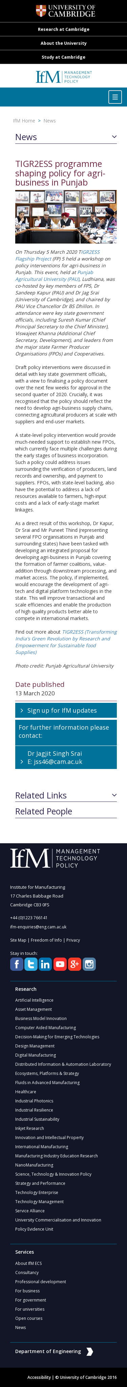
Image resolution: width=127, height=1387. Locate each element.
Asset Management (33, 1009)
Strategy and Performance (40, 1183)
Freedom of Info (46, 940)
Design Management (35, 1046)
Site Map (18, 940)
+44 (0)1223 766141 (29, 918)
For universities (29, 1309)
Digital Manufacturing (35, 1055)
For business (27, 1291)
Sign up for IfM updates (62, 710)
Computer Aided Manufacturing (45, 1027)
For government (30, 1300)
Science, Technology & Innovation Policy (53, 1174)
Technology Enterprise (36, 1192)
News (49, 120)
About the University (64, 43)
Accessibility (39, 1377)
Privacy (73, 940)
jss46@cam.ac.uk (58, 761)
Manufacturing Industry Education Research (56, 1156)
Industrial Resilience (34, 1110)
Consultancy (27, 1272)
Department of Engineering (54, 1351)
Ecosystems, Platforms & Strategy (47, 1073)
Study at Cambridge (63, 57)
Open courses (28, 1318)
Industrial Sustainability (37, 1119)
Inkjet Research (29, 1128)
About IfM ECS (28, 1263)
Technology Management (39, 1202)
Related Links (41, 795)
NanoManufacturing (34, 1165)
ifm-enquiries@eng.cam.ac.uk (38, 927)
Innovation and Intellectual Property (49, 1137)
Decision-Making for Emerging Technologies (57, 1037)
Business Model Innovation (41, 1018)
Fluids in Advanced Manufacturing (47, 1082)
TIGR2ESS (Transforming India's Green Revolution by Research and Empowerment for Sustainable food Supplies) (66, 642)
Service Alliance (30, 1211)
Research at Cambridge (63, 29)
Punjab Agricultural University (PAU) (54, 275)
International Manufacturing (41, 1147)
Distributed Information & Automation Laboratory (63, 1064)
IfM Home (24, 120)
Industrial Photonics (34, 1101)
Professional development (40, 1282)
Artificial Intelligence (34, 1000)
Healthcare (25, 1092)
